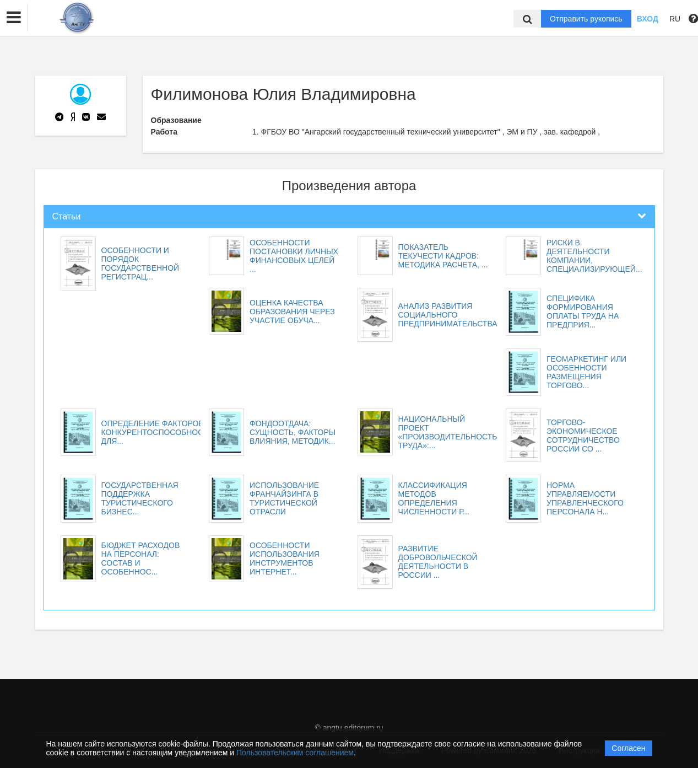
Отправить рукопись (586, 18)
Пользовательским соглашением (295, 752)
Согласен (628, 748)
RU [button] (674, 18)
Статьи (66, 216)
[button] (14, 17)
